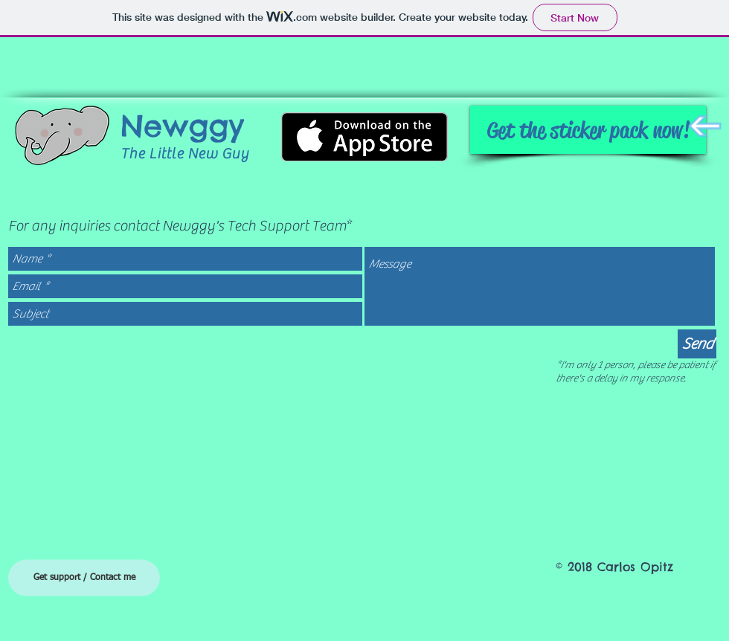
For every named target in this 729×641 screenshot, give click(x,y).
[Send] (697, 343)
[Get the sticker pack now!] (588, 130)
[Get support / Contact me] (84, 578)
